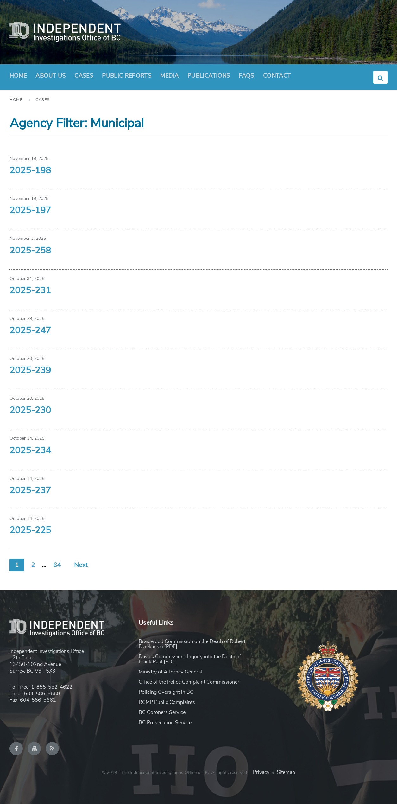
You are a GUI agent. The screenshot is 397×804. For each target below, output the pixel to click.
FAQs (246, 76)
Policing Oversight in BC (166, 692)
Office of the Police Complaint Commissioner (189, 682)
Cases (83, 76)
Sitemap (286, 772)
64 (57, 565)
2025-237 (30, 490)
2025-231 (30, 290)
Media (169, 76)
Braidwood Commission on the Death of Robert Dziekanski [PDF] (192, 644)
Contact (277, 76)
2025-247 (30, 330)
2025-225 (30, 530)
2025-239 (30, 370)
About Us (50, 78)
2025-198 (30, 170)
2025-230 (30, 410)
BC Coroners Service (162, 712)
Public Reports (126, 76)
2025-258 (30, 250)
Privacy (261, 772)
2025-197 (30, 210)
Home (18, 76)
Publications (208, 76)
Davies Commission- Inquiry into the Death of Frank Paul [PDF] (190, 659)
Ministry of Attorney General (170, 671)
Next (81, 565)
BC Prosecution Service (165, 722)
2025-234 (30, 450)
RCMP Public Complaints (167, 702)
